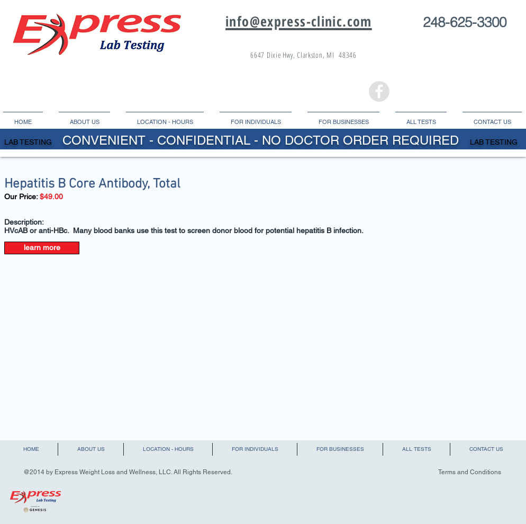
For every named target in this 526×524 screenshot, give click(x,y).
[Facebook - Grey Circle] (379, 91)
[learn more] (41, 248)
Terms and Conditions (469, 472)
